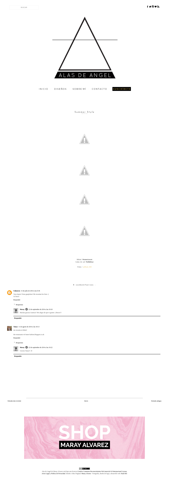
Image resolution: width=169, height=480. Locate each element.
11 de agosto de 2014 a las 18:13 (29, 327)
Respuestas (19, 305)
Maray (22, 309)
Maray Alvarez (86, 473)
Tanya (15, 327)
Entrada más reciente (14, 401)
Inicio (86, 401)
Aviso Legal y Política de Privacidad (53, 473)
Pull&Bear (89, 262)
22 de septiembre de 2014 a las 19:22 (40, 347)
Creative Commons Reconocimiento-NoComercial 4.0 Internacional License (102, 471)
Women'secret (87, 259)
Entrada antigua (156, 401)
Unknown (16, 291)
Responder (16, 300)
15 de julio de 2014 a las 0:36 (30, 291)
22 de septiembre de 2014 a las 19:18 (40, 309)
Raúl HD (124, 473)
